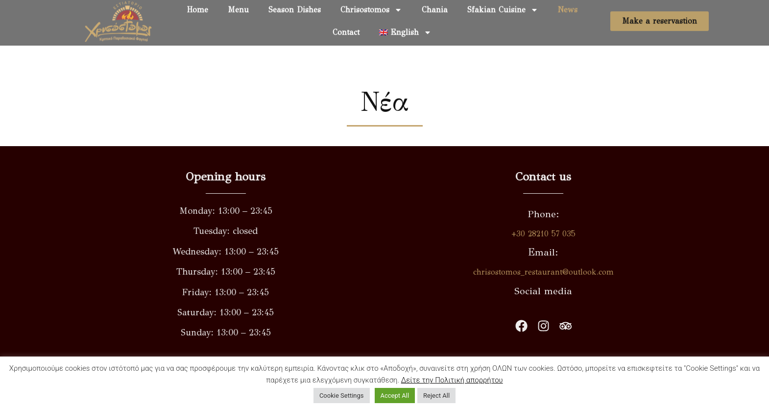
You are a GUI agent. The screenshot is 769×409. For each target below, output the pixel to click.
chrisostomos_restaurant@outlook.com (574, 272)
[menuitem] (405, 27)
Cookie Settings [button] (341, 395)
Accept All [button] (395, 395)
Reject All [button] (436, 395)
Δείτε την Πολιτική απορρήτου (452, 380)
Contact (346, 26)
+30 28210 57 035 (574, 233)
